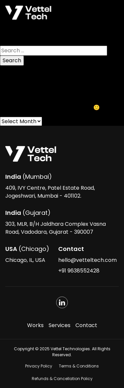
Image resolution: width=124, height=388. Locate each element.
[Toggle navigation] (110, 12)
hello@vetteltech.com (87, 260)
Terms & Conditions (79, 366)
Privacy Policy (38, 366)
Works (35, 325)
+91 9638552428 (79, 270)
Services (59, 325)
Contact (86, 325)
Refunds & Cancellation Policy (62, 378)
